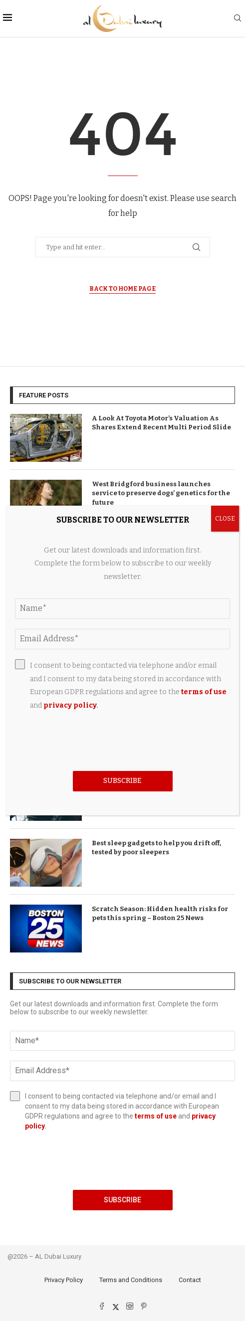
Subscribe (122, 1200)
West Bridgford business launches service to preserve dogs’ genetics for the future (161, 493)
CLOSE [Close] (225, 518)
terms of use (156, 1116)
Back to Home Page (122, 288)
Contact (190, 1280)
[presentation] (122, 1160)
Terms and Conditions (130, 1280)
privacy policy (69, 705)
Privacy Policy (63, 1280)
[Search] (238, 18)
